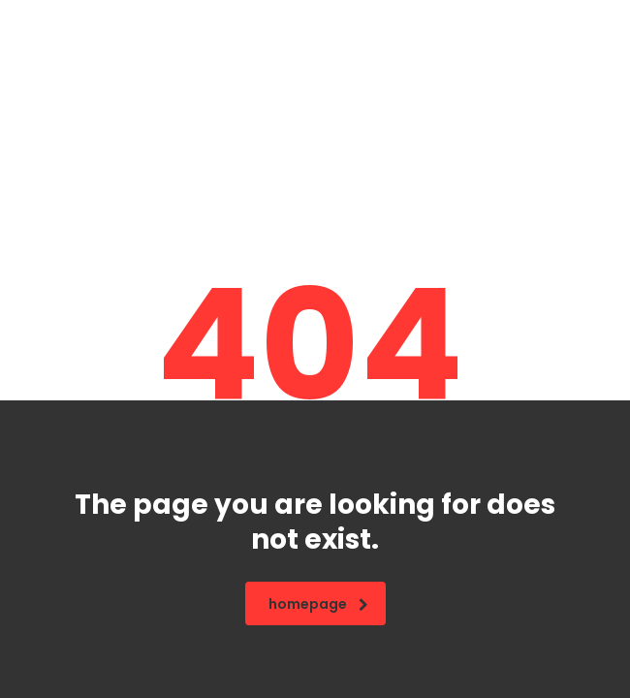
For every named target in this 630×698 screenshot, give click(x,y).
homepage (318, 604)
